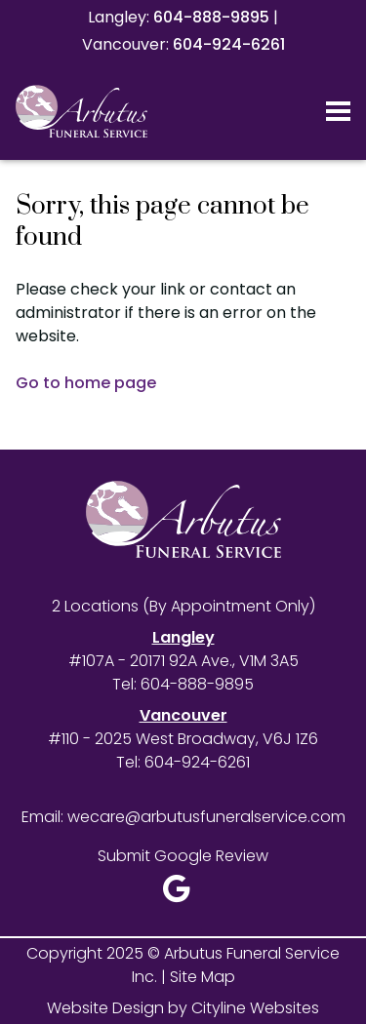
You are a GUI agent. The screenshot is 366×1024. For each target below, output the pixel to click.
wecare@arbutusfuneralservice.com (206, 817)
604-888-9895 (211, 17)
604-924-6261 (229, 44)
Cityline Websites (255, 1008)
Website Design (105, 1008)
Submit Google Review (183, 856)
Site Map (202, 976)
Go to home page (86, 383)
